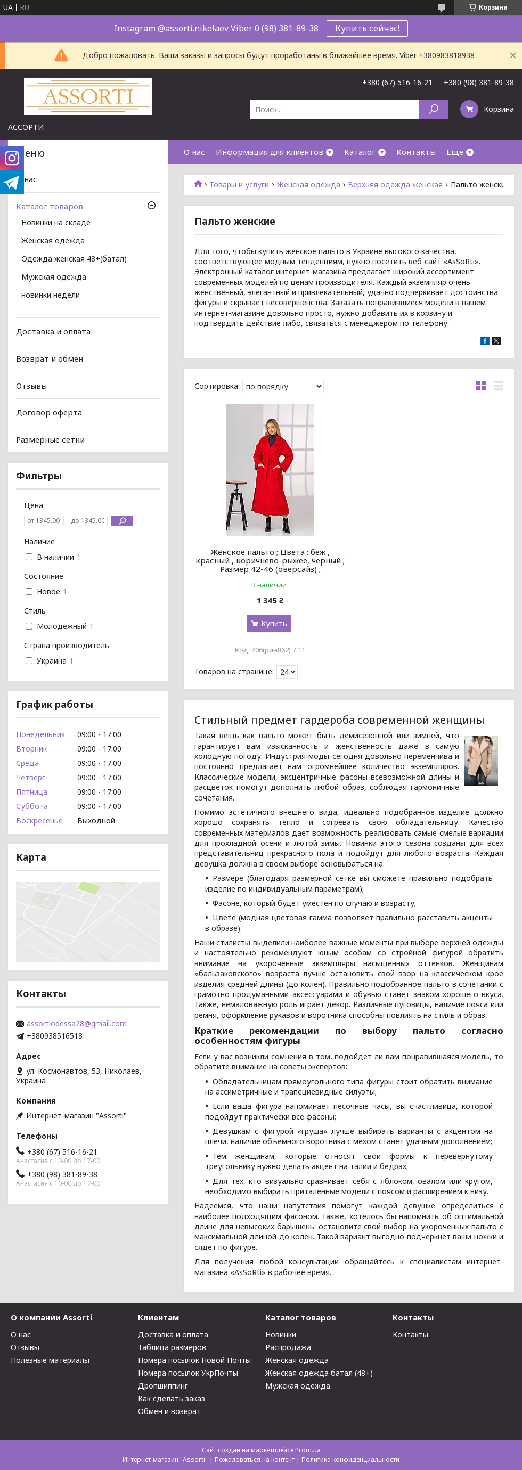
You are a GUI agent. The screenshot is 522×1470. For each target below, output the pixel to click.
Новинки (280, 1334)
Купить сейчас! (367, 28)
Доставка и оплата (53, 331)
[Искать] (433, 109)
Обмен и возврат (169, 1411)
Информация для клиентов (269, 151)
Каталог (360, 151)
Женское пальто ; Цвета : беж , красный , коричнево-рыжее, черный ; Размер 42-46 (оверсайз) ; (270, 560)
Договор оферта (49, 412)
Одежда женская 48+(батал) (74, 259)
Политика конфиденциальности (350, 1459)
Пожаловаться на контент (255, 1459)
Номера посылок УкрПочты (188, 1373)
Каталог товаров (49, 206)
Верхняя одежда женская (395, 185)
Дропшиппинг (163, 1386)
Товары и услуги (239, 185)
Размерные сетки (50, 439)
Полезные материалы (50, 1360)
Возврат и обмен (49, 358)
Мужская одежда (53, 277)
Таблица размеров (172, 1347)
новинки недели (50, 295)
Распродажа (288, 1347)
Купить (274, 623)
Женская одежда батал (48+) (319, 1373)
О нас (194, 151)
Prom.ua (308, 1450)
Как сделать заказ (171, 1398)
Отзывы (31, 385)
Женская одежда (308, 185)
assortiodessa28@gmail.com (77, 1023)
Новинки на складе (56, 223)
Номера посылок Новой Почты (194, 1360)
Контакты (416, 151)
